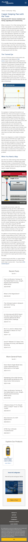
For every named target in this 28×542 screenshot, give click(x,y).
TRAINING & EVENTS (14, 521)
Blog (14, 10)
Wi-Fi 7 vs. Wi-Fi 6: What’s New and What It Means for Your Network (13, 330)
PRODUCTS (14, 512)
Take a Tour (14, 500)
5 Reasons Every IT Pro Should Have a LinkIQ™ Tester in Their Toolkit (13, 406)
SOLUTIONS (14, 517)
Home (4, 10)
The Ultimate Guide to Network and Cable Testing (13, 304)
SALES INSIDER (14, 524)
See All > (14, 273)
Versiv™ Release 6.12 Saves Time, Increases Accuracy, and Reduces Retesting (14, 343)
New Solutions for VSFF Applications (11, 418)
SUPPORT (14, 515)
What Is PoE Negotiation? (11, 294)
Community (9, 10)
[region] (14, 533)
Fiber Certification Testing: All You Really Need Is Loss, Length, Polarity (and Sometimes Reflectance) (13, 281)
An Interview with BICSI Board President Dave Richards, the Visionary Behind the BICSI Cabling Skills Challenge (13, 316)
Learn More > (8, 463)
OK (14, 539)
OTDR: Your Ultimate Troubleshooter (10, 429)
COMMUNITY (14, 519)
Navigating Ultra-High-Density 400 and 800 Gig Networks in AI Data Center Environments (13, 379)
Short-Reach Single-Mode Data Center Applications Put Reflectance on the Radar (13, 366)
